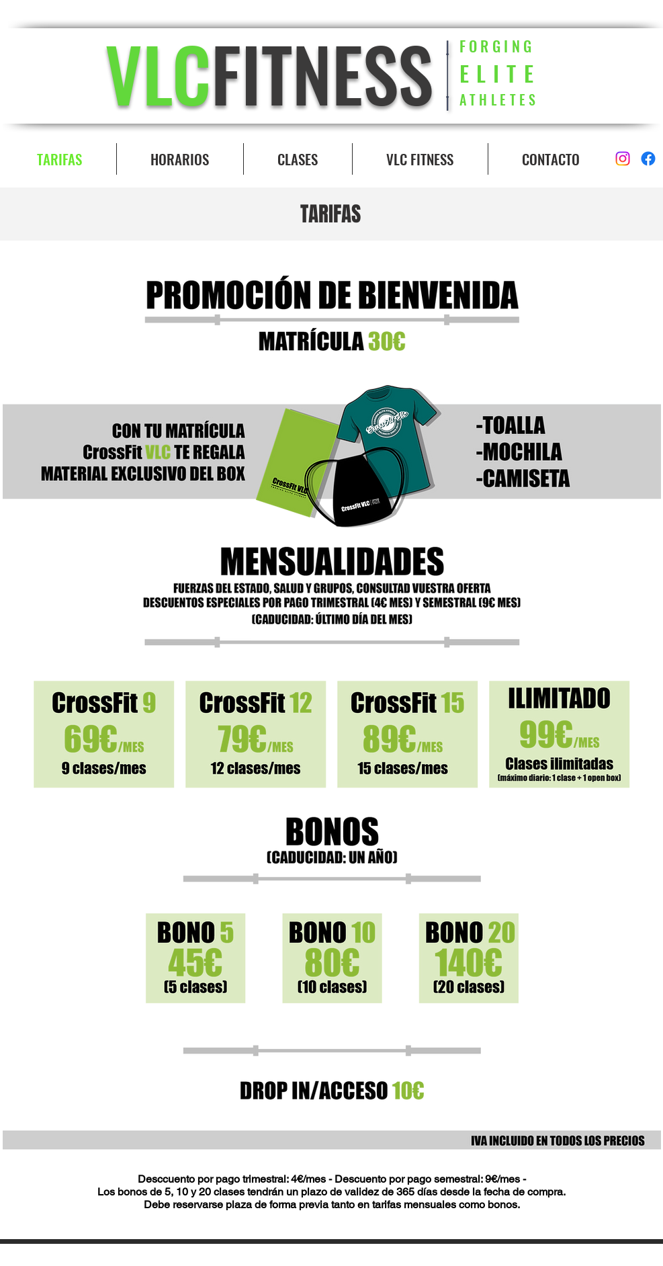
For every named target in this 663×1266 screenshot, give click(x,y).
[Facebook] (648, 158)
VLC (158, 72)
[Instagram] (622, 158)
